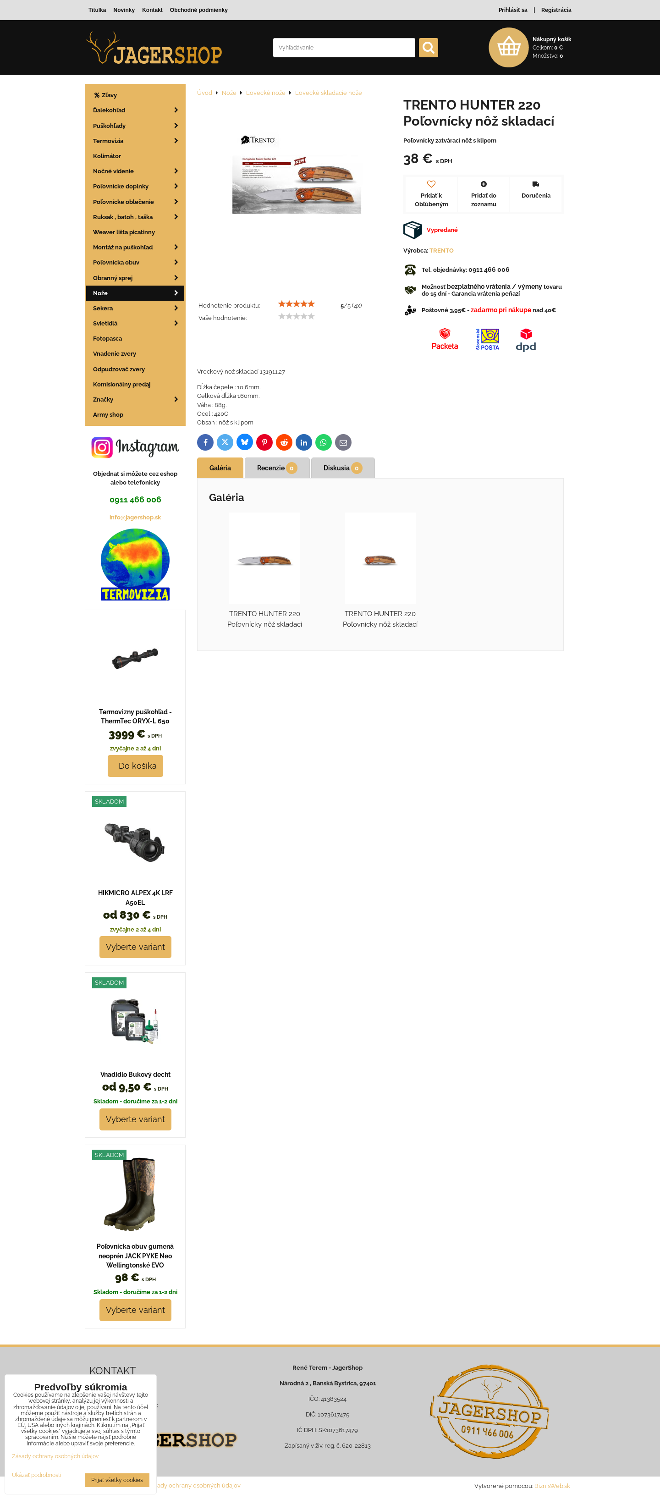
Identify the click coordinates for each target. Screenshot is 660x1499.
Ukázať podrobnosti (36, 1475)
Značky (138, 399)
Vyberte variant (135, 947)
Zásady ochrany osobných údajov (194, 1485)
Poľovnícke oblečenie (138, 201)
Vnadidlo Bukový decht (135, 1074)
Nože (138, 293)
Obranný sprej (138, 278)
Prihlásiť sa (513, 10)
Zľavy (105, 95)
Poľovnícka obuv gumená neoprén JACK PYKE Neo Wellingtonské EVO (135, 1256)
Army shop (108, 414)
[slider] (296, 304)
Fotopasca (107, 338)
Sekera (138, 308)
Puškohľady (138, 125)
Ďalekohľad (138, 110)
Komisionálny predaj (121, 384)
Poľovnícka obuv (138, 262)
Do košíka (135, 766)
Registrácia (556, 10)
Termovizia (138, 141)
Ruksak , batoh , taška (138, 217)
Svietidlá (138, 323)
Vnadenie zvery (114, 353)
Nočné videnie (138, 171)
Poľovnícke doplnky (138, 186)
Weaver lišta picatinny (124, 232)
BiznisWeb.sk (552, 1485)
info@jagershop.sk (135, 517)
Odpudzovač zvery (119, 369)
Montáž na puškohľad (138, 247)
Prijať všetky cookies (117, 1480)
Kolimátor (107, 156)
